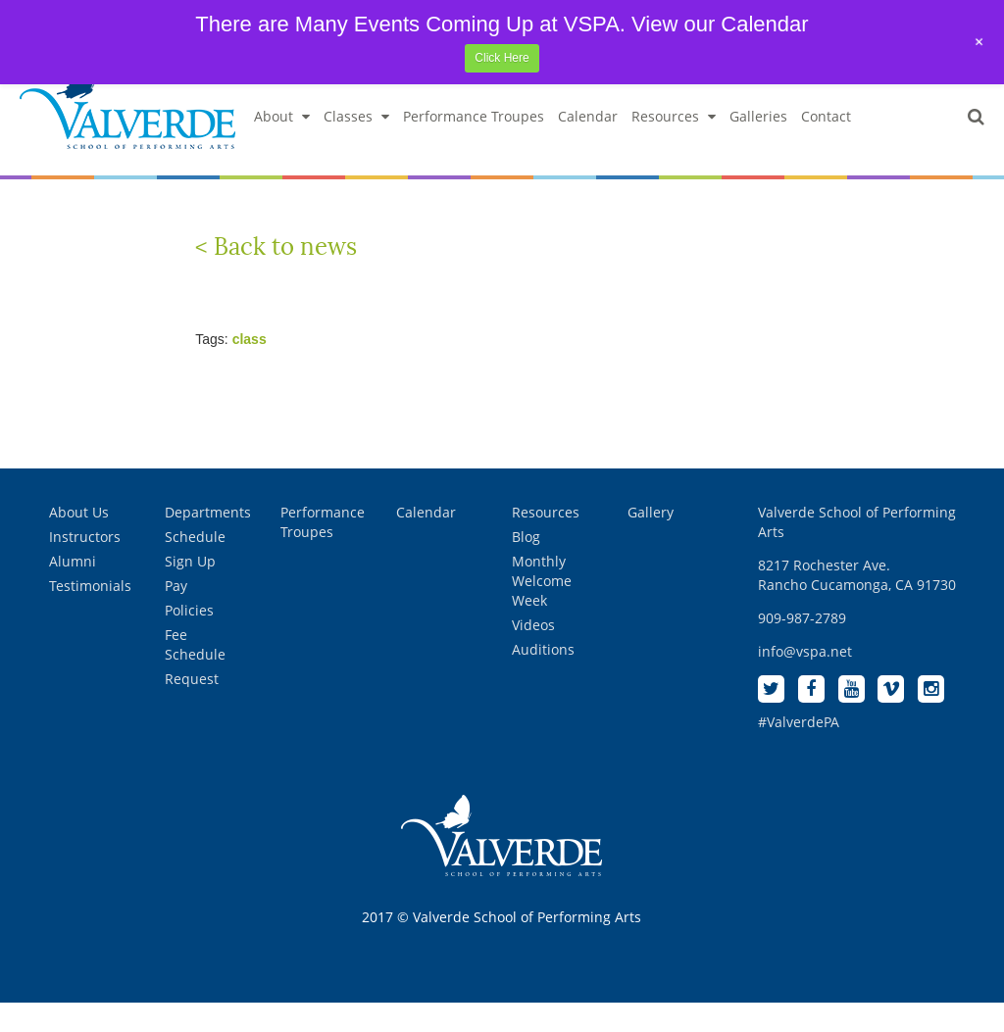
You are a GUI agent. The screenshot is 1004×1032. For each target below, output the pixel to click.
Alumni (72, 589)
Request (192, 707)
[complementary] (862, 924)
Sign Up (190, 589)
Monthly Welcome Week (542, 609)
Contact (826, 145)
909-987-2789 (802, 646)
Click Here (501, 58)
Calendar (588, 145)
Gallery (651, 540)
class (249, 367)
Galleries (758, 145)
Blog (526, 565)
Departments (208, 540)
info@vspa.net (805, 679)
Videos (533, 653)
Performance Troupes (473, 145)
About (282, 145)
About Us (79, 540)
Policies (189, 638)
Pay (176, 614)
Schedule (195, 565)
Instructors (85, 565)
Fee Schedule (195, 673)
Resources (673, 145)
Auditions (543, 677)
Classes (356, 145)
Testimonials (90, 614)
